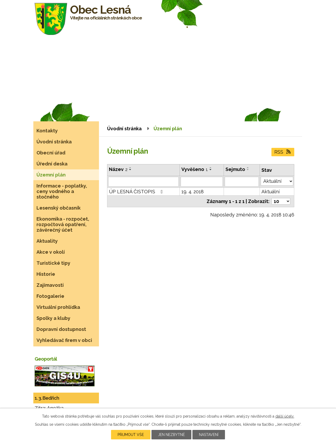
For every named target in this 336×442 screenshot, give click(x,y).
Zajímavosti (50, 285)
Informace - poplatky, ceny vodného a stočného (61, 191)
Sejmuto (235, 169)
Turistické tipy (53, 263)
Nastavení (208, 435)
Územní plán (51, 175)
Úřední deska (51, 164)
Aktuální (270, 191)
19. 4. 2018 (192, 191)
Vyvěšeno (194, 169)
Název (118, 169)
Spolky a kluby (53, 318)
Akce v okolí (50, 252)
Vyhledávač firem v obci (64, 340)
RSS (283, 152)
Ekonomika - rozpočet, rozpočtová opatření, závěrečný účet (62, 224)
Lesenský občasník (58, 208)
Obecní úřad (50, 152)
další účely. (284, 416)
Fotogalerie (50, 296)
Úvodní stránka (124, 128)
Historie (45, 274)
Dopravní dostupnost (61, 329)
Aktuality (47, 241)
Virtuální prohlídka (58, 307)
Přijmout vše (131, 435)
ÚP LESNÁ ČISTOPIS (137, 191)
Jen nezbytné (171, 435)
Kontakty (47, 130)
